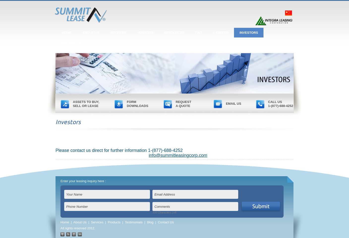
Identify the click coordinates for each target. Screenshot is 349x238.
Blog (150, 222)
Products (114, 222)
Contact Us (166, 222)
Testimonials (134, 222)
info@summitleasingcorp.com (178, 155)
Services (97, 222)
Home (64, 222)
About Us (80, 222)
